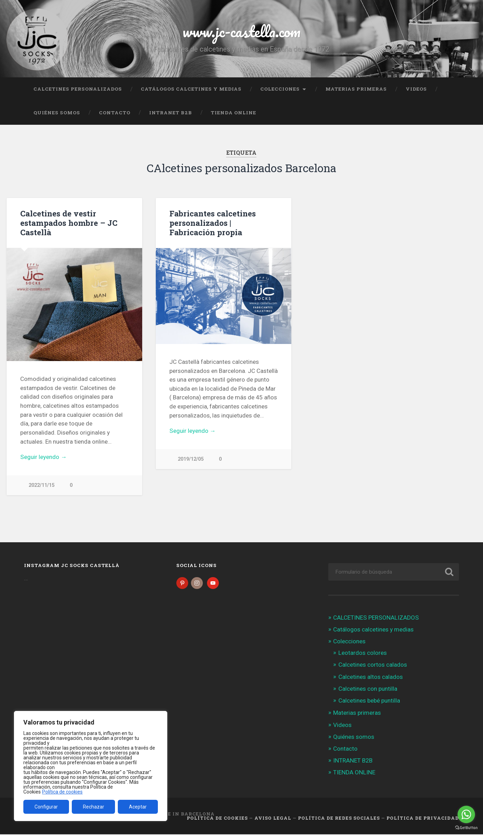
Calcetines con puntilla (367, 689)
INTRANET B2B (170, 112)
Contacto (114, 112)
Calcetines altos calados (370, 677)
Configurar (46, 807)
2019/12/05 (191, 459)
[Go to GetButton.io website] (466, 828)
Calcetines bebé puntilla (369, 701)
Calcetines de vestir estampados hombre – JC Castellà (68, 222)
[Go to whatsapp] (466, 814)
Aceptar (138, 807)
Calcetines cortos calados (372, 665)
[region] (90, 766)
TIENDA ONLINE (233, 112)
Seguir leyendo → (43, 456)
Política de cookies (62, 792)
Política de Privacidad (422, 819)
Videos (416, 89)
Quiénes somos (56, 112)
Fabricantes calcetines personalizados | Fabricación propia (212, 222)
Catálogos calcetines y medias (191, 89)
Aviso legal (272, 819)
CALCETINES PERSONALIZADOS (77, 89)
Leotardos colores (362, 653)
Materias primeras (356, 89)
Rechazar (93, 807)
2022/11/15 (41, 485)
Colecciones (280, 89)
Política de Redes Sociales (339, 819)
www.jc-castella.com (241, 31)
